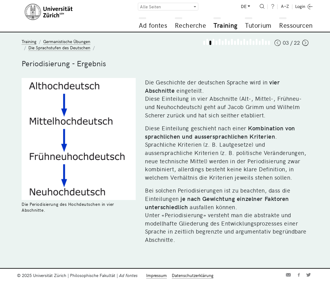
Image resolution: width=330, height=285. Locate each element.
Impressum (156, 275)
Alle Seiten (150, 7)
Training (225, 25)
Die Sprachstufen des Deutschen (59, 48)
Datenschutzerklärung (192, 275)
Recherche (190, 25)
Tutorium (258, 25)
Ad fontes (153, 25)
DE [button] (243, 6)
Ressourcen (295, 25)
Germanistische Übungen (66, 41)
